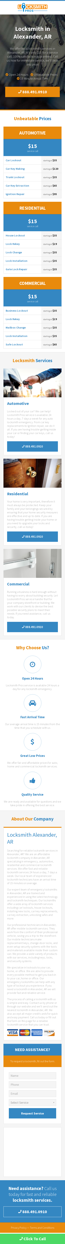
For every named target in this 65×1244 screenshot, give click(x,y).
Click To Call (32, 1238)
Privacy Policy (19, 1227)
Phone (15, 1085)
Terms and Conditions (42, 1227)
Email (14, 1094)
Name (14, 1076)
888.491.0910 (32, 91)
